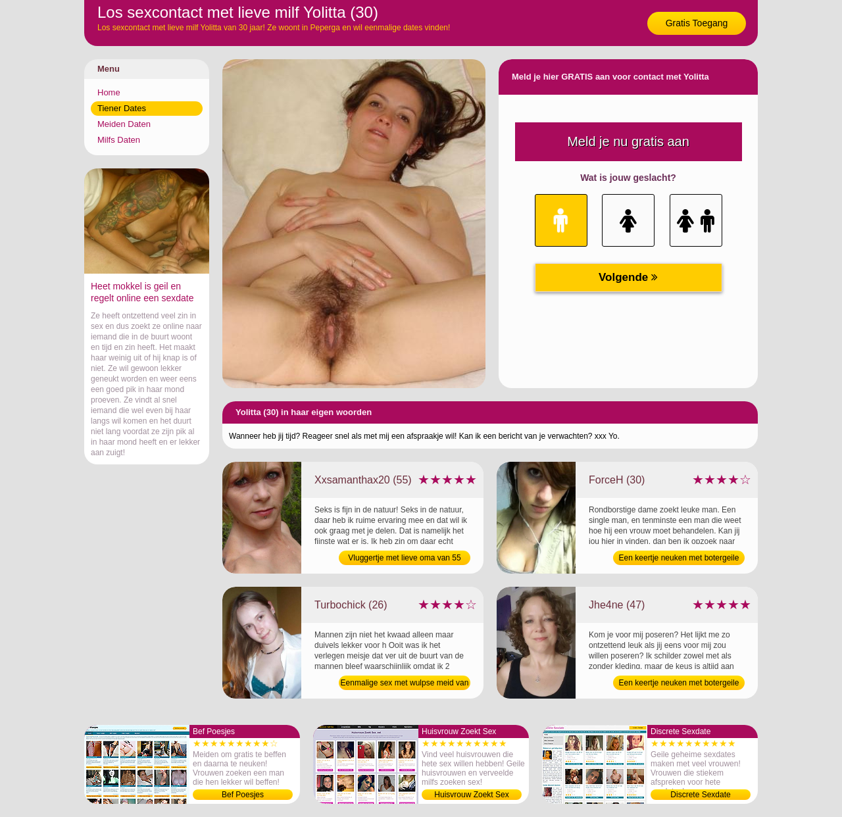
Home (108, 92)
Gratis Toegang (697, 23)
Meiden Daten (124, 124)
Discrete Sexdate (700, 794)
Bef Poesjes (243, 794)
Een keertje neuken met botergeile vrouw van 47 (679, 684)
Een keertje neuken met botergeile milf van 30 (679, 559)
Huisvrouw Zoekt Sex (471, 794)
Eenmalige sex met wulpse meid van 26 (405, 684)
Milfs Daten (118, 140)
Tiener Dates (121, 108)
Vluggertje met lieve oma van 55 (404, 557)
